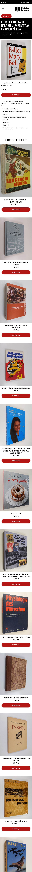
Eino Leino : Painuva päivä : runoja (16, 821)
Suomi (4, 2)
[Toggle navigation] (3, 9)
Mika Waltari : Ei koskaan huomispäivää (16, 698)
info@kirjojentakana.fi (25, 2)
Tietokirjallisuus (23, 83)
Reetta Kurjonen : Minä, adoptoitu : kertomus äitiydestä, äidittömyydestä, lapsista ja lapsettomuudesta (16, 451)
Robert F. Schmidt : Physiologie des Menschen (16, 637)
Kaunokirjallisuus (14, 83)
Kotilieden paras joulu (16, 514)
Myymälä (6, 16)
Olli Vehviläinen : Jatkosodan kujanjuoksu (16, 388)
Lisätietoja (16, 95)
